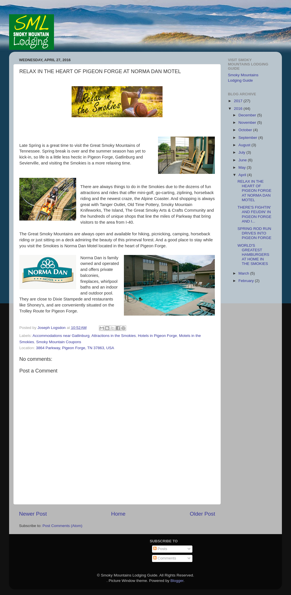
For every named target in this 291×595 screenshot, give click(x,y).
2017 (239, 101)
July (242, 152)
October (245, 130)
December (247, 115)
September (248, 137)
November (247, 122)
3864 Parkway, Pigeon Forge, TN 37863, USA (75, 348)
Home (118, 514)
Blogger (177, 580)
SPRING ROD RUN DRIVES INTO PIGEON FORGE (254, 233)
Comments (164, 558)
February (246, 281)
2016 (239, 108)
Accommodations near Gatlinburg (61, 335)
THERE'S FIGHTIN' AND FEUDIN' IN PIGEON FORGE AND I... (254, 214)
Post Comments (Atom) (62, 526)
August (244, 145)
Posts (160, 549)
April (242, 175)
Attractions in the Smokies (114, 335)
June (243, 160)
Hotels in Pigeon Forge (157, 335)
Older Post (202, 514)
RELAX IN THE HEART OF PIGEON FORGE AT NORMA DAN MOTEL (254, 190)
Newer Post (33, 514)
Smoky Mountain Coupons (58, 342)
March (244, 273)
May (242, 167)
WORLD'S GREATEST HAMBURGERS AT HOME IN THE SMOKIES (253, 254)
